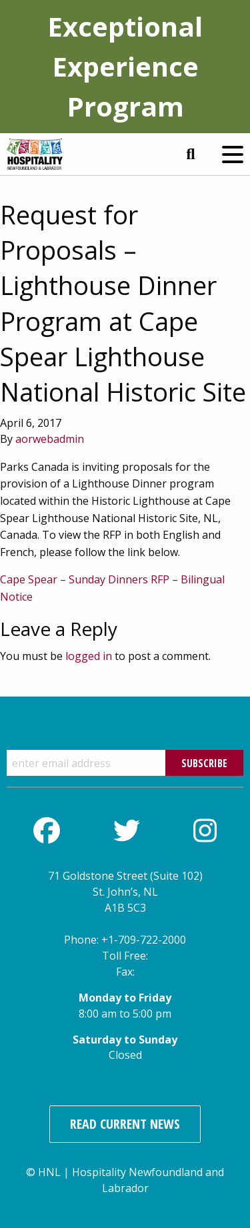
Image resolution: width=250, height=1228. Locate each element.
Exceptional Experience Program (125, 66)
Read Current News (125, 1124)
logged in (88, 656)
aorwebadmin (49, 439)
